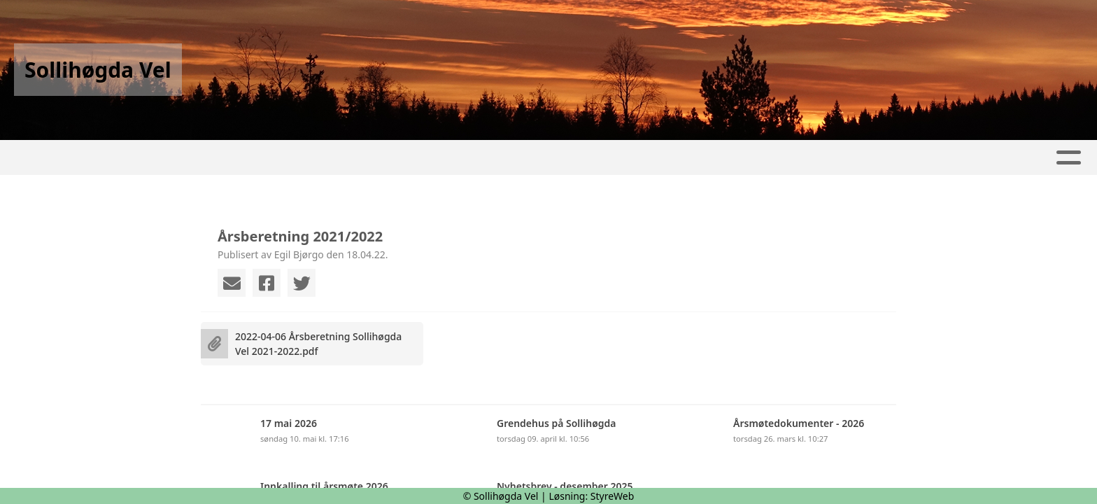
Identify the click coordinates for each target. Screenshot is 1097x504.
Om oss (578, 157)
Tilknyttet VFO (760, 157)
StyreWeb (612, 496)
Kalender (501, 157)
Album (432, 157)
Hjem (306, 157)
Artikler (367, 157)
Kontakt (662, 157)
